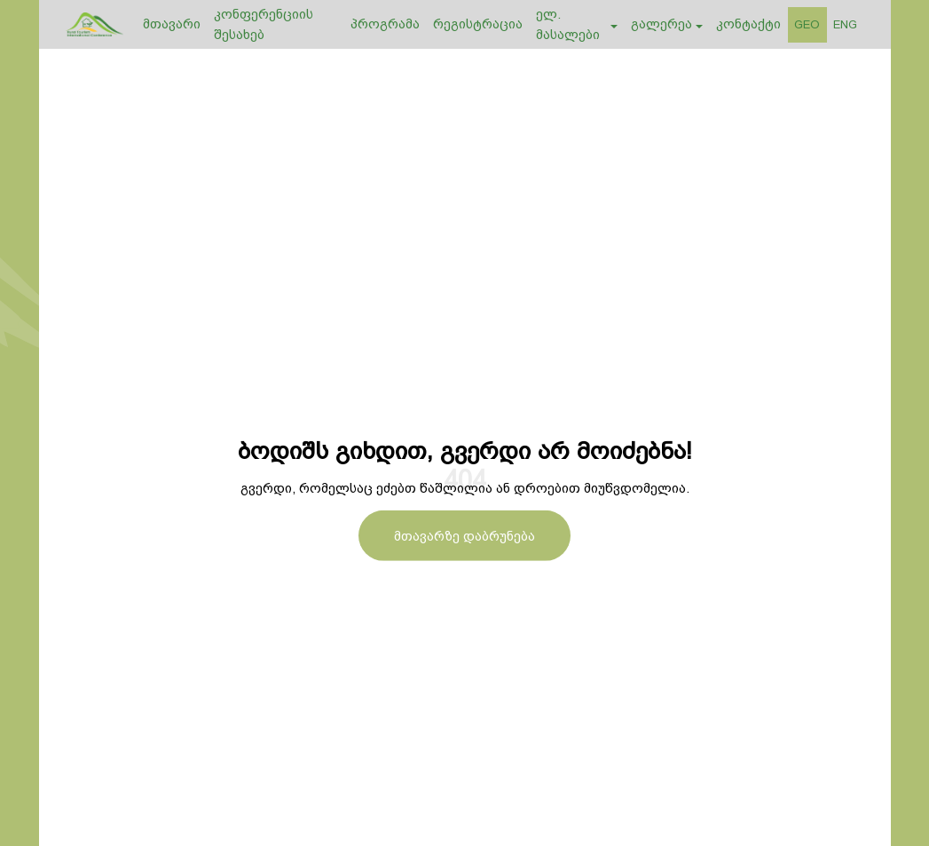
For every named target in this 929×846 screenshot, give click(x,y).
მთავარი (172, 23)
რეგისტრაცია (478, 23)
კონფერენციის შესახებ (263, 24)
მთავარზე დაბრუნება (464, 535)
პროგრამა (385, 23)
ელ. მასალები (568, 24)
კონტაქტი (748, 23)
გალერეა (661, 23)
